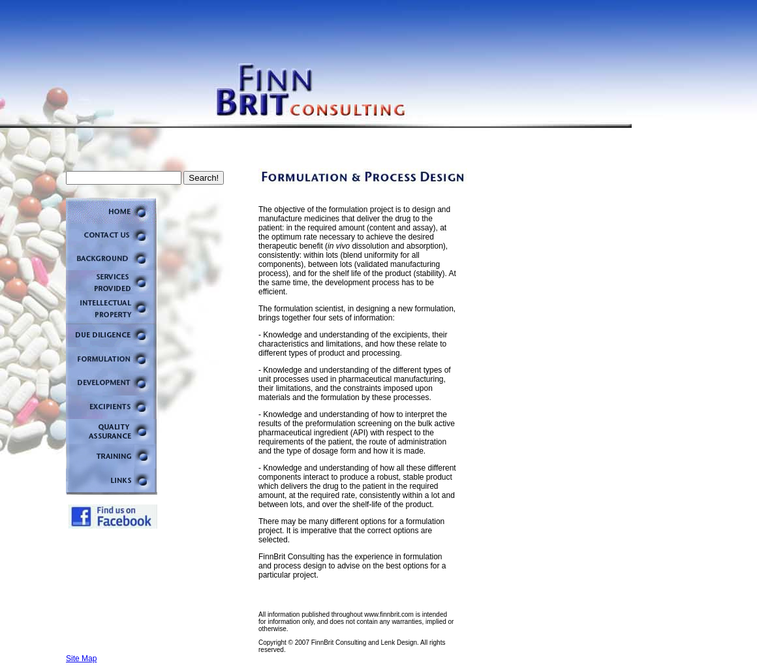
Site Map (81, 658)
